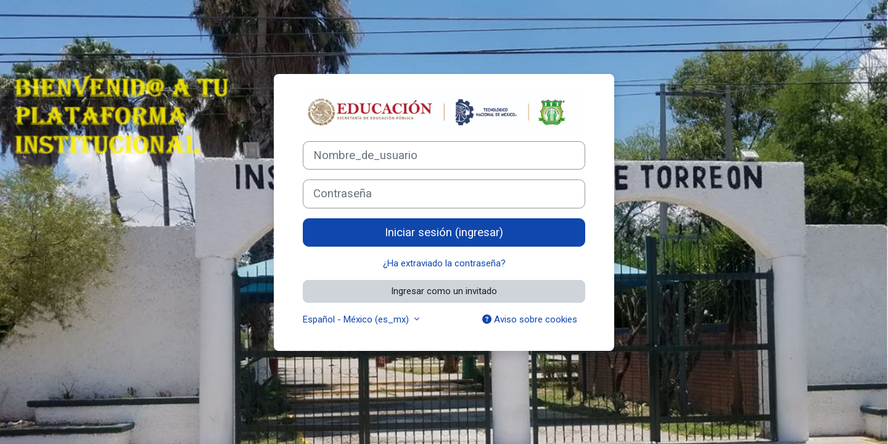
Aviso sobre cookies (529, 319)
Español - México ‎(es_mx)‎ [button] (357, 319)
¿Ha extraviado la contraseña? (444, 263)
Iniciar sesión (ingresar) (444, 232)
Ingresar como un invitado (444, 291)
